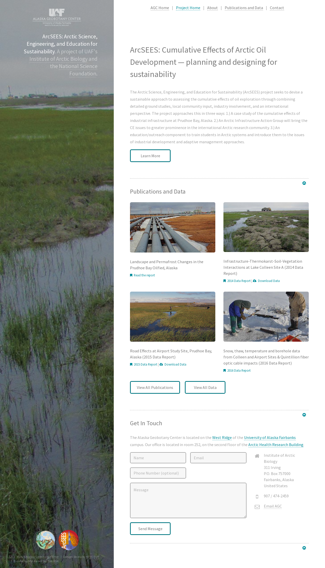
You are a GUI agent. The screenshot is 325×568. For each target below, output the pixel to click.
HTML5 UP (92, 557)
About (212, 7)
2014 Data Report (238, 281)
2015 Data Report (144, 364)
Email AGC (273, 506)
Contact (277, 7)
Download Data (268, 281)
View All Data (205, 387)
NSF (30, 561)
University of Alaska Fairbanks (270, 437)
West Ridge (222, 437)
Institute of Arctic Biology (58, 58)
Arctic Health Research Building (275, 444)
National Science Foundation (78, 70)
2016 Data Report (238, 370)
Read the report (143, 275)
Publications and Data (244, 7)
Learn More (150, 155)
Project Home (188, 7)
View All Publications (155, 387)
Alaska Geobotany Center (42, 557)
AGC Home (160, 7)
